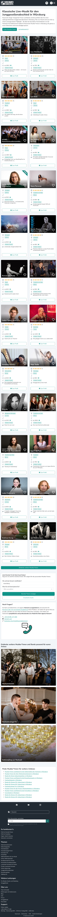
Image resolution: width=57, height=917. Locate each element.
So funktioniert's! (23, 29)
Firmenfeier (4, 854)
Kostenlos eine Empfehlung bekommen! (16, 621)
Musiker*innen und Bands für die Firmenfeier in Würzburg (22, 791)
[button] (52, 3)
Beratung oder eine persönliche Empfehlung (15, 610)
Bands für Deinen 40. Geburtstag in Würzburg (18, 797)
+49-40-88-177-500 (10, 617)
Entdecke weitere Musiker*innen (28, 568)
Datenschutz (24, 914)
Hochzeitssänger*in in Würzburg (14, 786)
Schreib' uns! (8, 619)
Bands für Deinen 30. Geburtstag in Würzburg (18, 795)
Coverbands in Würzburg (12, 793)
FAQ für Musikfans (6, 834)
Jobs (2, 896)
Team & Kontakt (5, 890)
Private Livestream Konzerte (8, 866)
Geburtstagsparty (5, 847)
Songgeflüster (4, 883)
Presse (2, 898)
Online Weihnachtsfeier (7, 858)
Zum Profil (15, 76)
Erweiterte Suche (28, 598)
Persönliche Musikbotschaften (8, 862)
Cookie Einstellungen (37, 914)
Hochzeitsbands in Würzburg (13, 780)
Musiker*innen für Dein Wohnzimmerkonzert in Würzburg (22, 774)
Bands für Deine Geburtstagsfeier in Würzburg (18, 776)
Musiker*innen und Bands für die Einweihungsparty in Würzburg (23, 778)
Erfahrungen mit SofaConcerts (8, 892)
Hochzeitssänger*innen (7, 851)
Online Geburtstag (5, 868)
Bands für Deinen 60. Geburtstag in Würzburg (18, 784)
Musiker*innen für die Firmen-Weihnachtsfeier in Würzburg (22, 788)
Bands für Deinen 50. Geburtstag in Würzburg (18, 782)
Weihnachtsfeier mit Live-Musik (9, 856)
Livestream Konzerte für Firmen (9, 864)
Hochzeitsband (4, 849)
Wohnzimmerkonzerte (6, 845)
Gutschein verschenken (7, 838)
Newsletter (4, 901)
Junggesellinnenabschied (7, 870)
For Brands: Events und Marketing (9, 881)
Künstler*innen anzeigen (28, 594)
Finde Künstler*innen (9, 29)
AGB (30, 914)
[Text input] (27, 821)
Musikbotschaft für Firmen (7, 860)
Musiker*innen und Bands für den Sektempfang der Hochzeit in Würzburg (26, 772)
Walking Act (4, 874)
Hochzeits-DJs (4, 852)
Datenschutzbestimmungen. (17, 825)
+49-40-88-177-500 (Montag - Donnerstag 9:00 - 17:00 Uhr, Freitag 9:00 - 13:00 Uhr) (17, 910)
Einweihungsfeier (5, 872)
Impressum (17, 914)
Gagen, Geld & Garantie (7, 836)
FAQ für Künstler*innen (7, 832)
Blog (2, 894)
